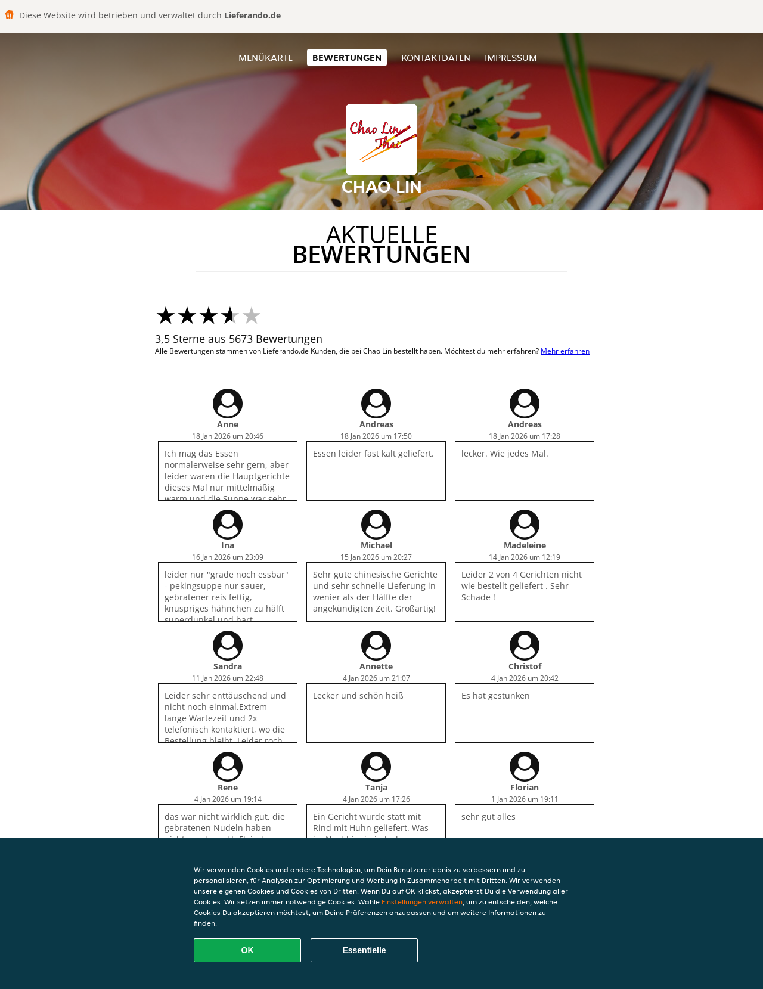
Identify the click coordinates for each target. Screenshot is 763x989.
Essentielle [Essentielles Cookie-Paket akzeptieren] (364, 950)
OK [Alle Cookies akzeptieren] (247, 950)
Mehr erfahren (565, 351)
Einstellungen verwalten (422, 901)
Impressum (511, 57)
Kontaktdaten (435, 57)
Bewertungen (347, 57)
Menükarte (265, 57)
